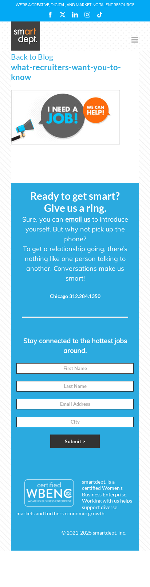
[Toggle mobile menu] (135, 40)
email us (77, 219)
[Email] (75, 404)
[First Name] (75, 368)
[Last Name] (75, 386)
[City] (75, 422)
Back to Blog (32, 56)
